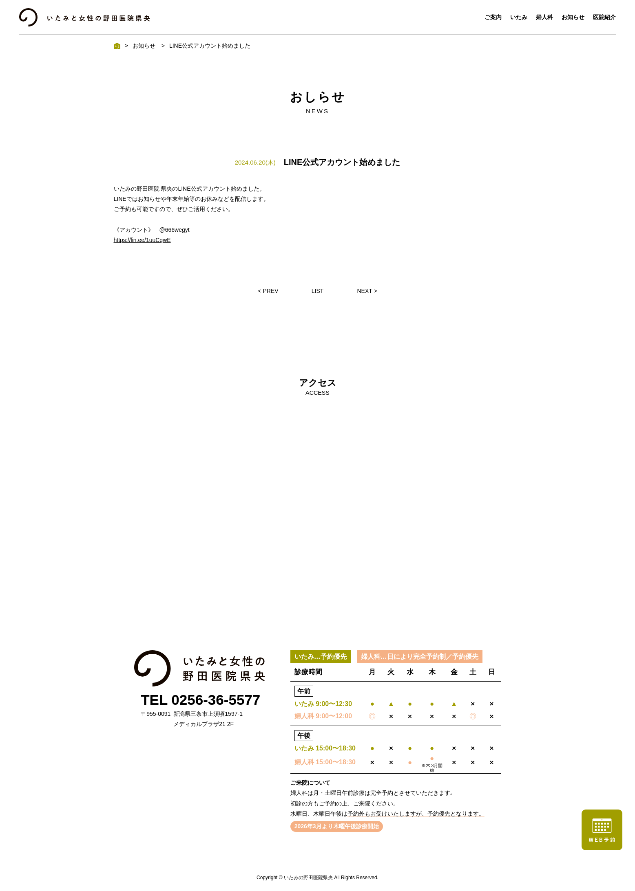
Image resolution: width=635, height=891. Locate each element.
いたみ (518, 17)
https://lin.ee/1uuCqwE (142, 240)
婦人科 (544, 17)
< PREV (268, 291)
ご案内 (493, 17)
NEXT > (367, 291)
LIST (318, 291)
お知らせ (573, 17)
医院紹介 (604, 17)
